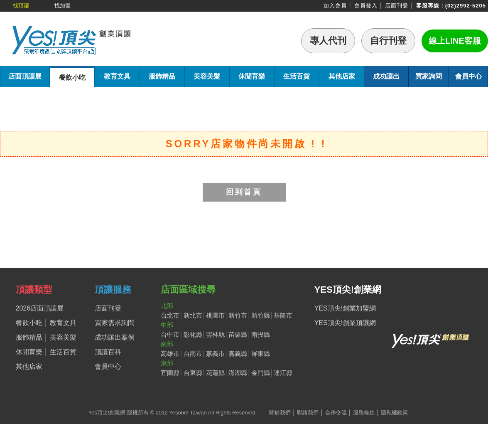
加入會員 (335, 5)
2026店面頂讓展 (40, 308)
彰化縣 (193, 334)
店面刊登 (396, 5)
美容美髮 (207, 76)
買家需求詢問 (115, 322)
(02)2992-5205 (465, 5)
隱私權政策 (394, 412)
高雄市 (170, 353)
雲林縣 (215, 334)
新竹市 (237, 315)
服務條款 (364, 412)
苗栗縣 (237, 334)
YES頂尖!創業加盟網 (345, 308)
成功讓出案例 (115, 337)
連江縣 (283, 372)
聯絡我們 (308, 412)
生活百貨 (296, 76)
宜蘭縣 (170, 372)
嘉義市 (215, 353)
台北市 (170, 315)
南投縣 (260, 334)
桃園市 (215, 315)
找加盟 (62, 5)
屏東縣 (260, 353)
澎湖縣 (237, 372)
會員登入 (366, 5)
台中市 (170, 334)
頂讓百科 (108, 351)
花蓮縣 (215, 372)
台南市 (193, 353)
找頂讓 (21, 5)
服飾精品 (162, 76)
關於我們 (280, 412)
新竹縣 (260, 315)
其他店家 (342, 76)
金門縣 (260, 372)
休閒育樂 (251, 76)
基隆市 (283, 315)
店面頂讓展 (25, 76)
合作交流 (336, 412)
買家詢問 (428, 76)
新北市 (193, 315)
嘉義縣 (237, 353)
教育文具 (117, 76)
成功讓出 (386, 76)
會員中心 (468, 76)
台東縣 (193, 372)
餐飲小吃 (72, 77)
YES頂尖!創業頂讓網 (345, 322)
